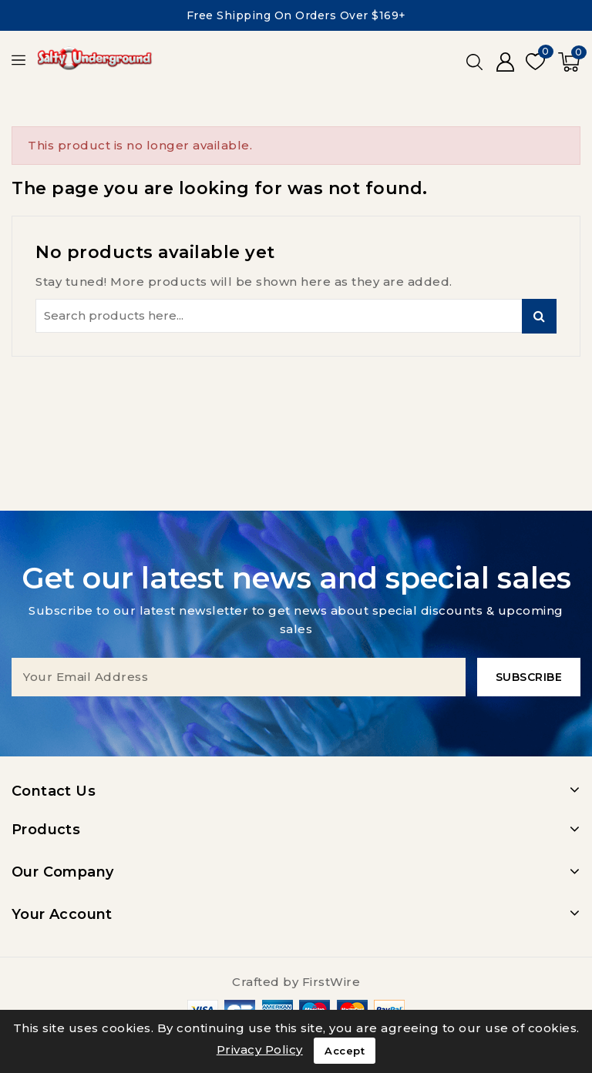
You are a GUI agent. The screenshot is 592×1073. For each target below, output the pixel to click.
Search (539, 316)
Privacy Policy (260, 1049)
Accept (345, 1050)
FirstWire (331, 981)
